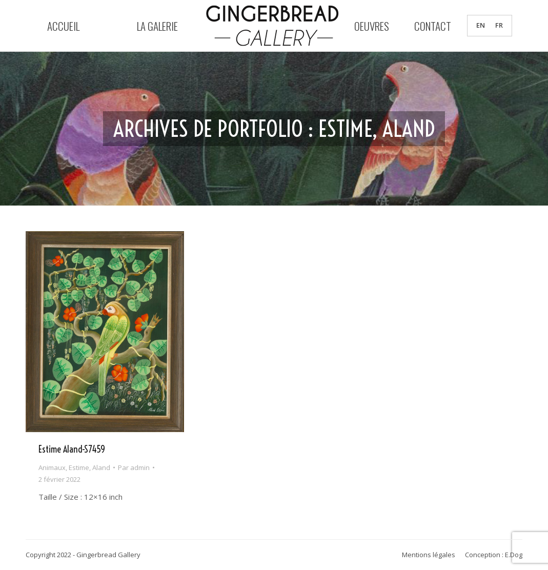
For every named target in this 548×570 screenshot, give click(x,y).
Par (134, 467)
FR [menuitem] (499, 25)
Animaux (52, 467)
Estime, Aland (89, 467)
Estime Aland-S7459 (71, 449)
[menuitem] (480, 25)
